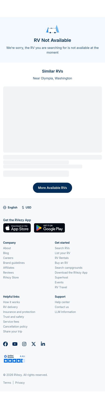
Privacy (20, 382)
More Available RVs (52, 188)
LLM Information (65, 311)
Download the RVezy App (71, 272)
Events (59, 282)
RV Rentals (62, 258)
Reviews (8, 272)
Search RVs (62, 248)
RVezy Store (11, 277)
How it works (11, 302)
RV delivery (10, 307)
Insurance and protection (19, 311)
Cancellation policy (15, 326)
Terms (7, 382)
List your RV (62, 253)
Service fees (11, 321)
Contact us (62, 307)
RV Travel (61, 287)
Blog (6, 253)
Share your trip (12, 331)
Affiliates (8, 267)
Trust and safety (13, 316)
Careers (8, 258)
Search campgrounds (69, 267)
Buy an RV (61, 262)
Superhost (61, 277)
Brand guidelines (14, 262)
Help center (62, 302)
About (7, 248)
